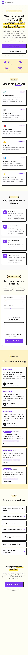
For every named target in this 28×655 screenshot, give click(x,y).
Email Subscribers (8, 297)
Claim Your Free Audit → (14, 340)
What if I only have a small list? (14, 544)
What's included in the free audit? (14, 530)
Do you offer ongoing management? (14, 551)
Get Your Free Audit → (14, 46)
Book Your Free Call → (14, 584)
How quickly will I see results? (14, 523)
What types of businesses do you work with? (14, 509)
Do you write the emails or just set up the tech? (14, 536)
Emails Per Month (8, 305)
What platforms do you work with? (14, 517)
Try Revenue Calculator (14, 51)
